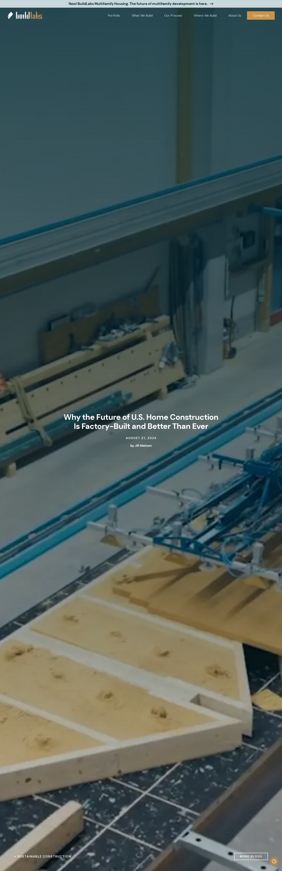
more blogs (251, 856)
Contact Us (261, 15)
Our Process (173, 15)
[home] (24, 15)
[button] (114, 15)
